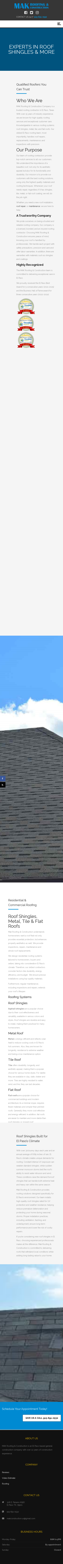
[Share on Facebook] (2, 778)
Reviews (5, 1472)
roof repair (20, 206)
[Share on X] (2, 784)
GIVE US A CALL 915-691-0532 (41, 1418)
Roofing (5, 1484)
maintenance (34, 206)
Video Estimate (8, 1478)
